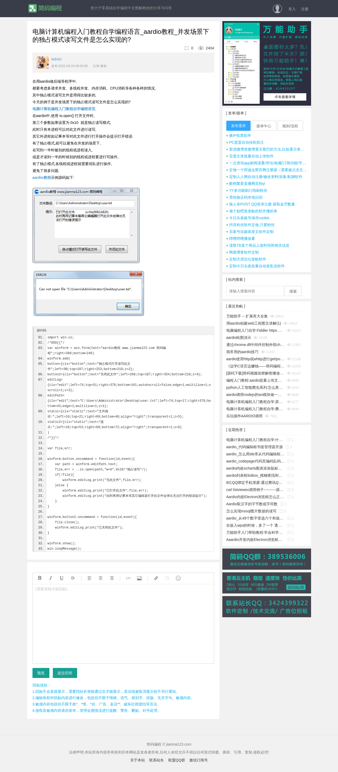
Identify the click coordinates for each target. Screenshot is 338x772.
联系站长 (156, 760)
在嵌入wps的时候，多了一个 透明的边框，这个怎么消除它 (255, 525)
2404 (204, 48)
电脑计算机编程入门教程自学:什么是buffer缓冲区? (255, 440)
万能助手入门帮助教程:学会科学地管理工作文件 (255, 532)
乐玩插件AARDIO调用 (244, 416)
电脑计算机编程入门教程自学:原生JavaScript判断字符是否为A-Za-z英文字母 (255, 402)
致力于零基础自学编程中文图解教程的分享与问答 (131, 8)
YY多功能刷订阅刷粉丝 (246, 190)
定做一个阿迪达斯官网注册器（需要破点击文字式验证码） (266, 169)
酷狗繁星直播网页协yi (245, 183)
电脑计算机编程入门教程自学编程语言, (64, 109)
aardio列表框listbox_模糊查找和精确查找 (255, 475)
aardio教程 (41, 177)
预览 (41, 673)
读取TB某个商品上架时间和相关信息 (257, 245)
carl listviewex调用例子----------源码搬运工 (255, 490)
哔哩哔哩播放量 (240, 238)
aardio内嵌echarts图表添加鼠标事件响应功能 (255, 468)
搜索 (293, 291)
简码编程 (45, 8)
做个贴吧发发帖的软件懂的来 (251, 211)
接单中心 (263, 126)
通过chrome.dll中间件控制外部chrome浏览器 (255, 345)
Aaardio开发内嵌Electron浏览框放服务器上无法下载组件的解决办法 (255, 539)
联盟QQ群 (176, 760)
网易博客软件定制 (242, 252)
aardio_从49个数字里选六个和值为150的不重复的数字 (255, 518)
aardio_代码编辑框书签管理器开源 (254, 447)
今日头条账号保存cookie (248, 217)
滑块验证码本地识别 (244, 197)
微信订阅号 (198, 760)
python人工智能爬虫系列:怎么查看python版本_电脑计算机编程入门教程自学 (255, 387)
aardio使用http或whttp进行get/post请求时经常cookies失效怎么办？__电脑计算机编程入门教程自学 (255, 359)
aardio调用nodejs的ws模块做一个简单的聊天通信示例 (255, 394)
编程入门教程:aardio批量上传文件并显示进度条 (255, 380)
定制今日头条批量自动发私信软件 (255, 266)
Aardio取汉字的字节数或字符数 (252, 504)
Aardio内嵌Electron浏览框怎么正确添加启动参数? (255, 497)
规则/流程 (290, 126)
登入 (292, 9)
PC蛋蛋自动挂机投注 (245, 142)
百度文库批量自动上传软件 (250, 156)
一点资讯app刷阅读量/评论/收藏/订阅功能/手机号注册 (266, 163)
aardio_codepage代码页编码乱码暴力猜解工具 (255, 461)
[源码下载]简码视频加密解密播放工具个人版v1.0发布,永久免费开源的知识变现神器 (255, 373)
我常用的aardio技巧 (242, 352)
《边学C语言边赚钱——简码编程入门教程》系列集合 (255, 366)
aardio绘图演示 (238, 337)
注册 (304, 9)
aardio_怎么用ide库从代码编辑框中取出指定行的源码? (255, 454)
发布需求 (238, 126)
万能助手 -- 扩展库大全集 (247, 316)
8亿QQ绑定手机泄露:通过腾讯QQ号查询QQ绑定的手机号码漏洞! (255, 482)
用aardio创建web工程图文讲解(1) (253, 323)
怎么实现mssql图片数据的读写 (251, 511)
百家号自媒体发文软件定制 (250, 231)
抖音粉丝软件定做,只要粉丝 (250, 224)
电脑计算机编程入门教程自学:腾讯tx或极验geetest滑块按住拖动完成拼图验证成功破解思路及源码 (255, 409)
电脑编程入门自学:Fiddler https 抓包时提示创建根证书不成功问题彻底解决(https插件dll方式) (255, 330)
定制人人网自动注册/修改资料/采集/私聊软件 (264, 176)
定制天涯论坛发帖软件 (246, 259)
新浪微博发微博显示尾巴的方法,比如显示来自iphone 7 (266, 149)
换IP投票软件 (238, 135)
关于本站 (137, 760)
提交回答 (65, 673)
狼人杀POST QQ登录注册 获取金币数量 (260, 204)
